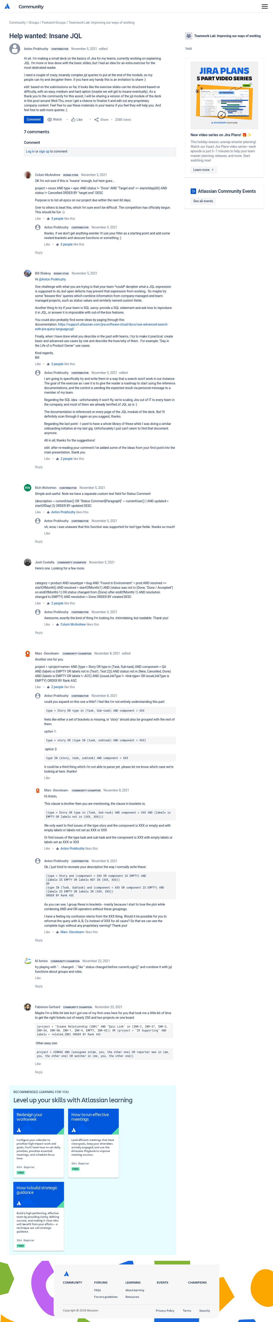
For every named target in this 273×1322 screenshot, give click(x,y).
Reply (39, 252)
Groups (34, 22)
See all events (203, 201)
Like (38, 218)
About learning (134, 1290)
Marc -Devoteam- (47, 653)
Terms (187, 1310)
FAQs (97, 1290)
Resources (132, 1297)
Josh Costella (44, 562)
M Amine (41, 961)
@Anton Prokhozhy (52, 279)
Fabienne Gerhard (47, 1007)
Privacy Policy (165, 1310)
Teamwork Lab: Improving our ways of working (102, 22)
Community (31, 6)
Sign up (44, 151)
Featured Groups (54, 22)
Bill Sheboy (43, 273)
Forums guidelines (106, 1297)
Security (204, 1310)
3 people (57, 218)
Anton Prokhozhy (36, 49)
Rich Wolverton (45, 488)
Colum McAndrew (47, 175)
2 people (67, 459)
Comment (34, 119)
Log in (30, 151)
